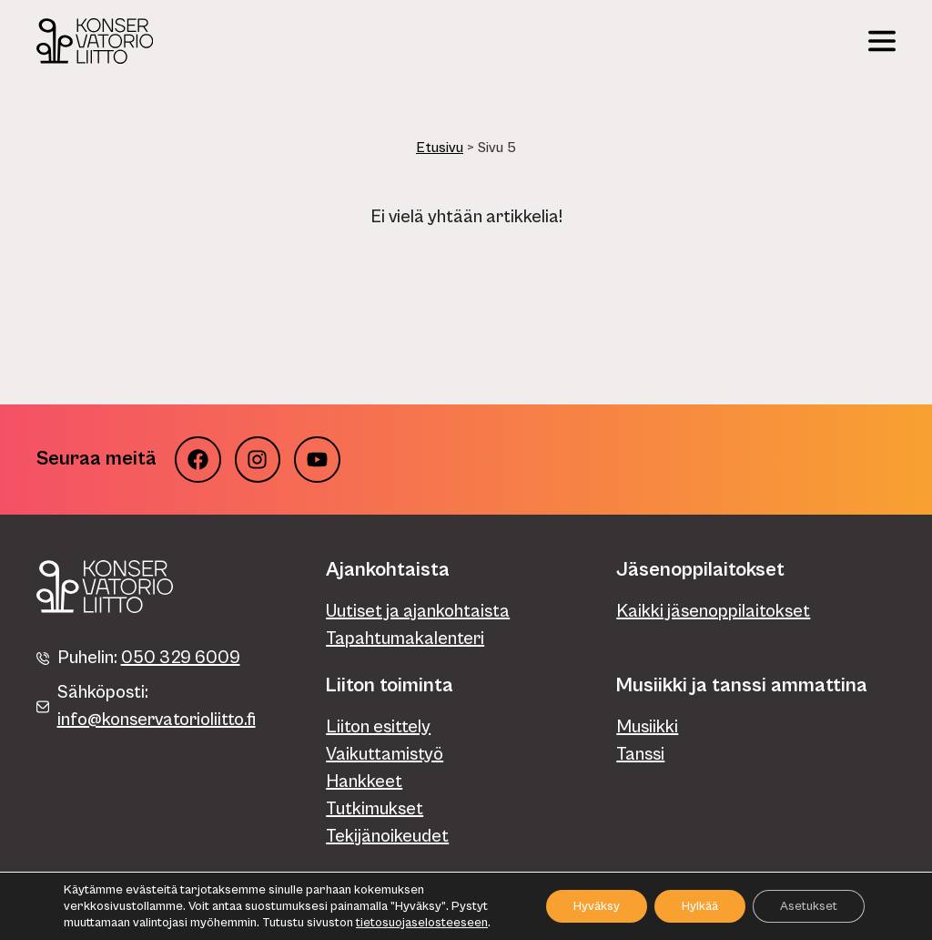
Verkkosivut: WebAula (839, 902)
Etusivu (439, 147)
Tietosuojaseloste (84, 902)
